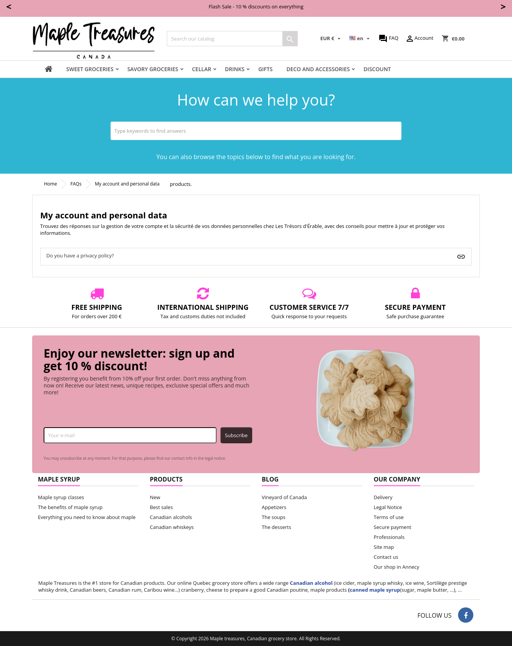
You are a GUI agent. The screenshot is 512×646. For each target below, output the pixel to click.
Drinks (235, 69)
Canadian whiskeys (172, 527)
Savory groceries (152, 69)
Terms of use (389, 517)
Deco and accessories (318, 69)
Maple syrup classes (61, 497)
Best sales (161, 507)
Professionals (389, 537)
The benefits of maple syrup (70, 507)
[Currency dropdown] (331, 38)
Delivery (383, 497)
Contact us (386, 556)
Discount (377, 69)
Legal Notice (388, 507)
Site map (384, 546)
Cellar (201, 69)
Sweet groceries (90, 69)
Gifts (265, 69)
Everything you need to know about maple (86, 517)
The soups (273, 517)
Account (419, 38)
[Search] (232, 38)
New (155, 497)
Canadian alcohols (171, 517)
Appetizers (274, 507)
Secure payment (392, 527)
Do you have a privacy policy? (80, 255)
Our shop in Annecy (396, 566)
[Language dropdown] (360, 38)
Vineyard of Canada (284, 497)
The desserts (276, 527)
